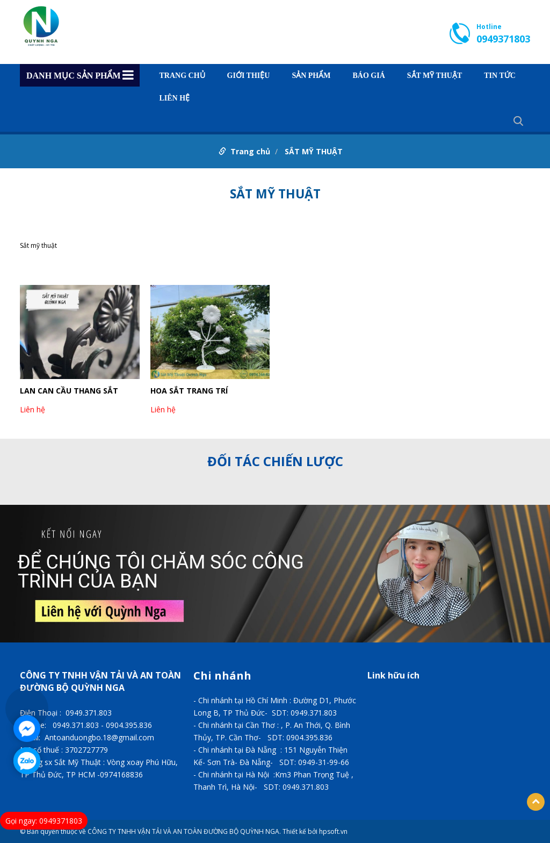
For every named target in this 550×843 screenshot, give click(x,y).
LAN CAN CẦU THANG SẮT (69, 390)
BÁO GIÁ (368, 75)
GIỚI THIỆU (248, 75)
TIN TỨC (500, 75)
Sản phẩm (311, 75)
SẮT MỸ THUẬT (434, 75)
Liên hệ (175, 98)
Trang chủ (182, 75)
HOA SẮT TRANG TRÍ (189, 390)
